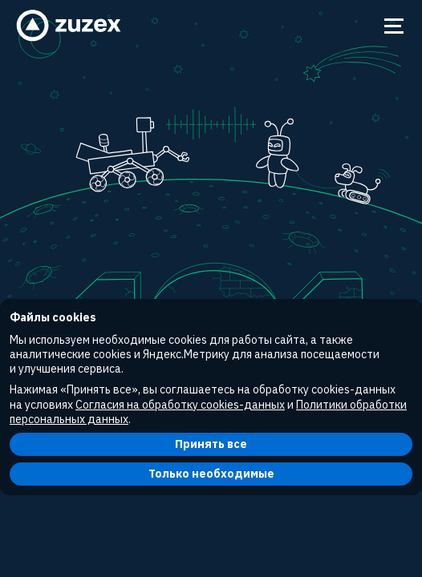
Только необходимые (211, 473)
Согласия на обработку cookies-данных (180, 404)
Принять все (211, 444)
